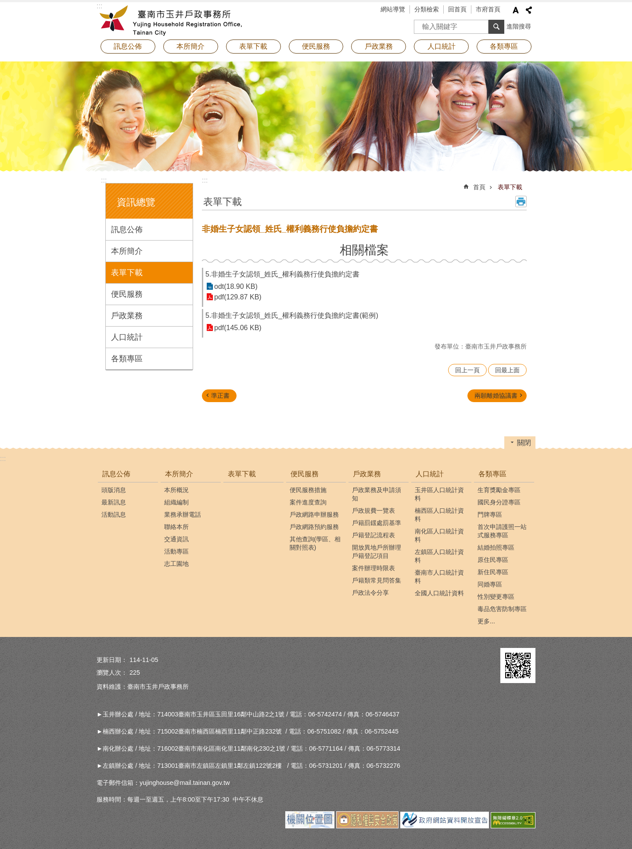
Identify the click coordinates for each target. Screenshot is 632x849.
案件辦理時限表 (373, 568)
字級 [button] (515, 10)
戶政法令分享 (370, 592)
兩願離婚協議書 (495, 395)
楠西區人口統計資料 (439, 514)
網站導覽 (393, 9)
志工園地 (176, 563)
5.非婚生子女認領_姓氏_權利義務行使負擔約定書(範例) (291, 315)
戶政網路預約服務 (314, 526)
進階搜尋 (518, 26)
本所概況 (176, 489)
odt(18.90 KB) (236, 286)
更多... (486, 621)
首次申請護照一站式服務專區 (502, 531)
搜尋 (421, 24)
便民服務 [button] (316, 46)
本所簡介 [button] (190, 46)
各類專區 (127, 358)
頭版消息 (113, 489)
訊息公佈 (127, 229)
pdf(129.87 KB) (238, 297)
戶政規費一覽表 (373, 510)
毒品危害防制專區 (502, 608)
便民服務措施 (308, 489)
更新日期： (112, 659)
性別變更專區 (496, 596)
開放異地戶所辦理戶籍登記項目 (376, 551)
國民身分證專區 (499, 502)
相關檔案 (364, 250)
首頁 (479, 187)
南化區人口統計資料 (439, 535)
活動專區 (176, 551)
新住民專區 (493, 572)
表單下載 (253, 46)
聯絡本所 (176, 526)
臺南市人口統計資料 (439, 576)
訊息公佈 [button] (128, 46)
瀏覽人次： (112, 672)
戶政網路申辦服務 (314, 514)
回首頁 (457, 9)
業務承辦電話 (182, 514)
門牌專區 (490, 514)
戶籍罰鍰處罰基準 (376, 522)
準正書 (220, 395)
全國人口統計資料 (439, 593)
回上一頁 (467, 370)
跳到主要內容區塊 (4, 4)
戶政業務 (127, 315)
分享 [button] (528, 10)
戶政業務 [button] (379, 46)
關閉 (524, 442)
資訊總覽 (136, 202)
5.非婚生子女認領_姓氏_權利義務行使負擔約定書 (282, 274)
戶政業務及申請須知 (376, 494)
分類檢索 (426, 9)
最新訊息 (113, 502)
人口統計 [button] (441, 46)
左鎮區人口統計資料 (439, 556)
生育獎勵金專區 (499, 489)
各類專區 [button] (504, 46)
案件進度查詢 (308, 502)
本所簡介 (127, 251)
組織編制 (176, 502)
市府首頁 (488, 9)
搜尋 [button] (496, 27)
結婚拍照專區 (496, 547)
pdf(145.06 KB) (238, 327)
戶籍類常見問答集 (376, 580)
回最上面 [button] (507, 370)
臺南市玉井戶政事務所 (173, 19)
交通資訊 (176, 539)
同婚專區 (490, 584)
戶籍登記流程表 (373, 535)
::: (104, 180)
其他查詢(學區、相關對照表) (315, 543)
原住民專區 (493, 559)
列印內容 (521, 201)
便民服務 (127, 294)
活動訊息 (113, 514)
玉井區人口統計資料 (439, 494)
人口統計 (127, 337)
